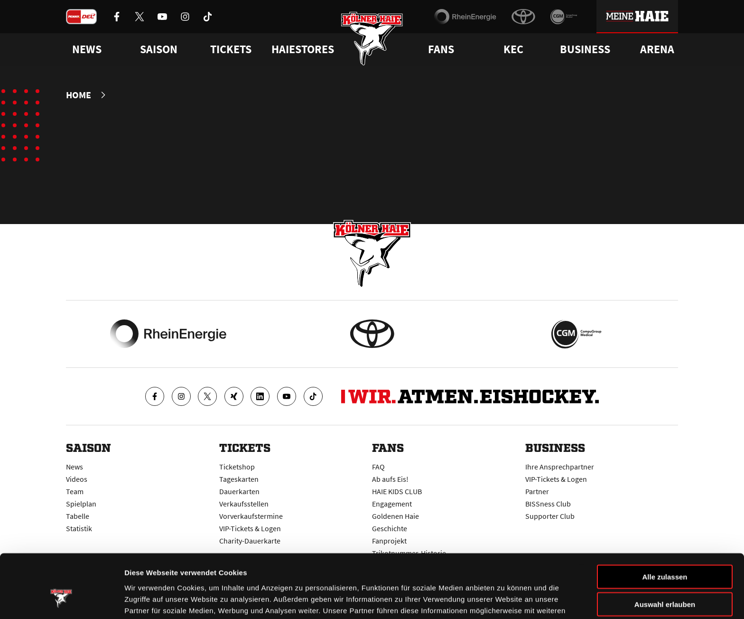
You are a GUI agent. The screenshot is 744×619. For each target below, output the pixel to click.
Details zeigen (505, 600)
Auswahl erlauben (664, 552)
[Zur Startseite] (372, 39)
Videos (76, 478)
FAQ (378, 466)
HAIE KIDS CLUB (397, 491)
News (74, 466)
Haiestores (302, 49)
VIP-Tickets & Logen (556, 478)
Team (75, 491)
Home (78, 95)
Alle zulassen (664, 524)
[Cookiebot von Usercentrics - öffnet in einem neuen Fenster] (61, 600)
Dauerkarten (239, 491)
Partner (537, 491)
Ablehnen (665, 580)
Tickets (230, 49)
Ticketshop (237, 466)
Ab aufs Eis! (390, 478)
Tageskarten (239, 478)
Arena (657, 49)
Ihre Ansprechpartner (559, 466)
